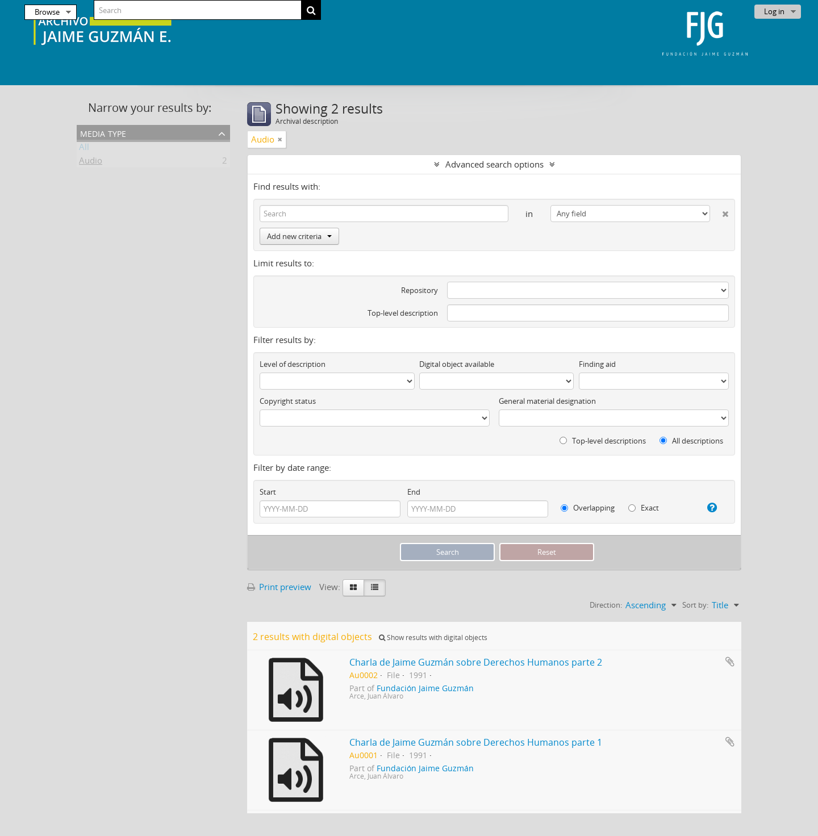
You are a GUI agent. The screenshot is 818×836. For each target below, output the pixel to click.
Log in (774, 11)
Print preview (279, 586)
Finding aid (597, 364)
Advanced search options (494, 164)
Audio (90, 162)
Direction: (606, 605)
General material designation (547, 401)
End (413, 492)
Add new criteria (299, 236)
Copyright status (288, 401)
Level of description (292, 364)
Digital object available (456, 364)
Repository (419, 290)
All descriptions (691, 441)
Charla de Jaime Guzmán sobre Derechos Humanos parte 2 (475, 662)
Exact (643, 508)
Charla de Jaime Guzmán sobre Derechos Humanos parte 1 (475, 742)
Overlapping (588, 508)
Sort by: (695, 605)
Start (268, 492)
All (84, 148)
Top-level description (403, 313)
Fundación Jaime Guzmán (425, 688)
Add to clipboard (730, 661)
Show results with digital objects (433, 637)
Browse (47, 12)
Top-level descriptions (603, 441)
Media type (103, 132)
